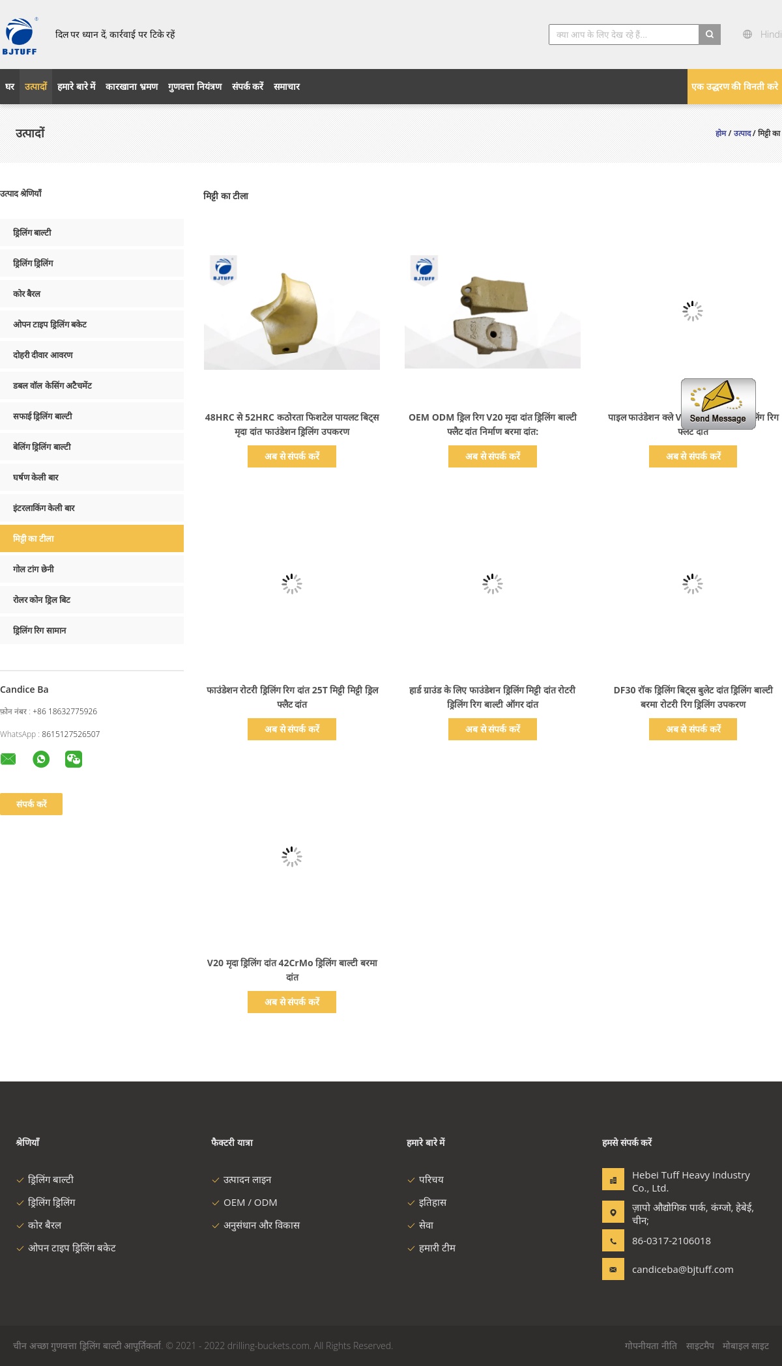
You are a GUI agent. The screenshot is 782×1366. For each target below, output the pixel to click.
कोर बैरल (26, 294)
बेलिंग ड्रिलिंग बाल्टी (41, 447)
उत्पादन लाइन (241, 1179)
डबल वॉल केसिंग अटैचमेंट (52, 385)
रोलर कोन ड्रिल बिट (41, 600)
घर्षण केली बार (35, 477)
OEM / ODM (244, 1201)
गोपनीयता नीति (651, 1345)
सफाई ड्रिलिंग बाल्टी (42, 416)
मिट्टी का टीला (33, 538)
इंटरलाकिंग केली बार (43, 508)
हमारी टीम (431, 1247)
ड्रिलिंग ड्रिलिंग (33, 263)
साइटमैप (700, 1345)
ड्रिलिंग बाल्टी (32, 232)
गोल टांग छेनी (33, 569)
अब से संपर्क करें (292, 456)
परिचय (425, 1179)
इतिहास (426, 1201)
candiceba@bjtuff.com (673, 1268)
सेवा (420, 1224)
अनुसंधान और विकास (255, 1224)
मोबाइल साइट (746, 1345)
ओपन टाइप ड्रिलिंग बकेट (50, 324)
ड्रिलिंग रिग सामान (39, 630)
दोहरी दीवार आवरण (42, 355)
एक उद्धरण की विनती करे (734, 86)
